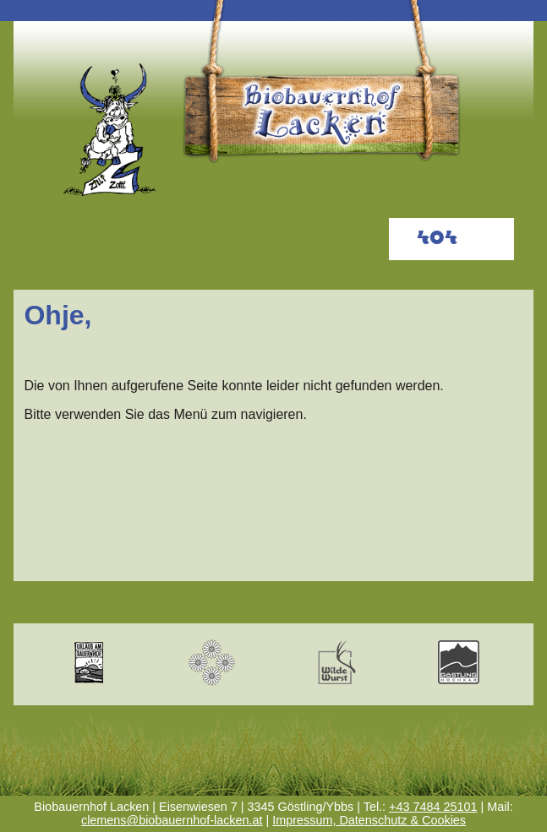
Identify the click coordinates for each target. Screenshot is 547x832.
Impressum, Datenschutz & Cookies (369, 820)
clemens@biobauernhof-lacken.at (172, 820)
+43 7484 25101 (433, 806)
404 (437, 238)
